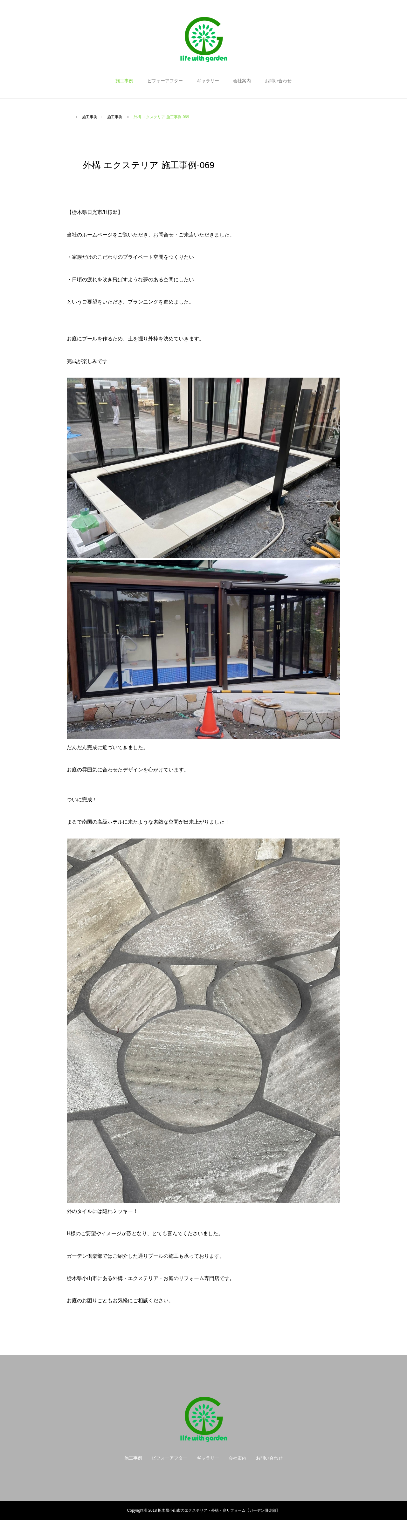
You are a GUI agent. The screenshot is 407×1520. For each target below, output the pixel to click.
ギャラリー (208, 80)
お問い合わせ (278, 80)
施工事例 (124, 80)
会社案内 (242, 80)
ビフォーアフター (165, 80)
